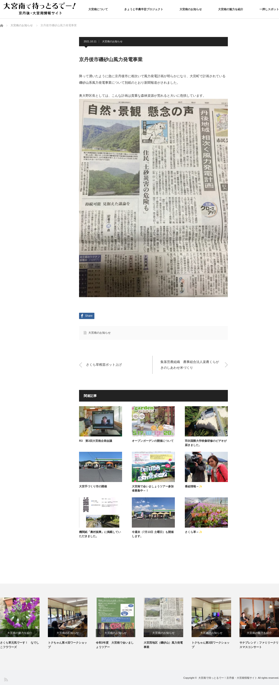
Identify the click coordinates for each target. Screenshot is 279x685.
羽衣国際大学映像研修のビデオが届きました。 (206, 443)
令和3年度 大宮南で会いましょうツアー (115, 645)
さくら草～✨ (193, 532)
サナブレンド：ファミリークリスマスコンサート (259, 645)
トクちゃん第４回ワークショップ (67, 645)
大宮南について (98, 9)
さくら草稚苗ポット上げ (104, 365)
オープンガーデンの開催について (153, 440)
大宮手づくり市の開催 (93, 486)
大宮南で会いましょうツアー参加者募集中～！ (153, 488)
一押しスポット (269, 9)
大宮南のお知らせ (190, 9)
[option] (24, 623)
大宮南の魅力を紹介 (230, 9)
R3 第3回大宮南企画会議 (95, 440)
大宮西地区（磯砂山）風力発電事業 (163, 645)
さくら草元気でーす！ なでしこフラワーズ (19, 645)
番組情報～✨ (193, 486)
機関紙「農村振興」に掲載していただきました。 (100, 534)
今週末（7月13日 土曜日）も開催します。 (152, 534)
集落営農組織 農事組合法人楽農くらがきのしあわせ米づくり (189, 364)
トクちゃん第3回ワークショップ (210, 645)
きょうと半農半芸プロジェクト (143, 9)
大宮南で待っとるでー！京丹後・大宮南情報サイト (227, 677)
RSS (6, 679)
